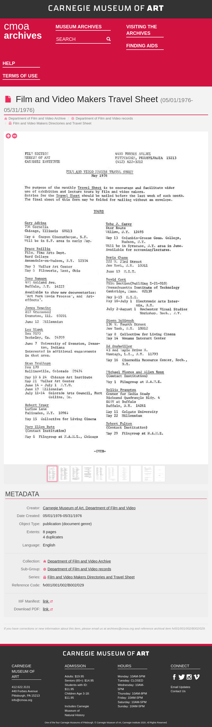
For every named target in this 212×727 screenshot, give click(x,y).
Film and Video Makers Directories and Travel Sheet (49, 123)
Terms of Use (20, 75)
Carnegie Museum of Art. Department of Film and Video (89, 508)
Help (9, 63)
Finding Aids (142, 45)
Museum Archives (79, 26)
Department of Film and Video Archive (35, 118)
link (48, 601)
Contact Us (178, 691)
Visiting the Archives (141, 30)
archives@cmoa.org (120, 628)
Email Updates (180, 687)
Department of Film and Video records (102, 118)
